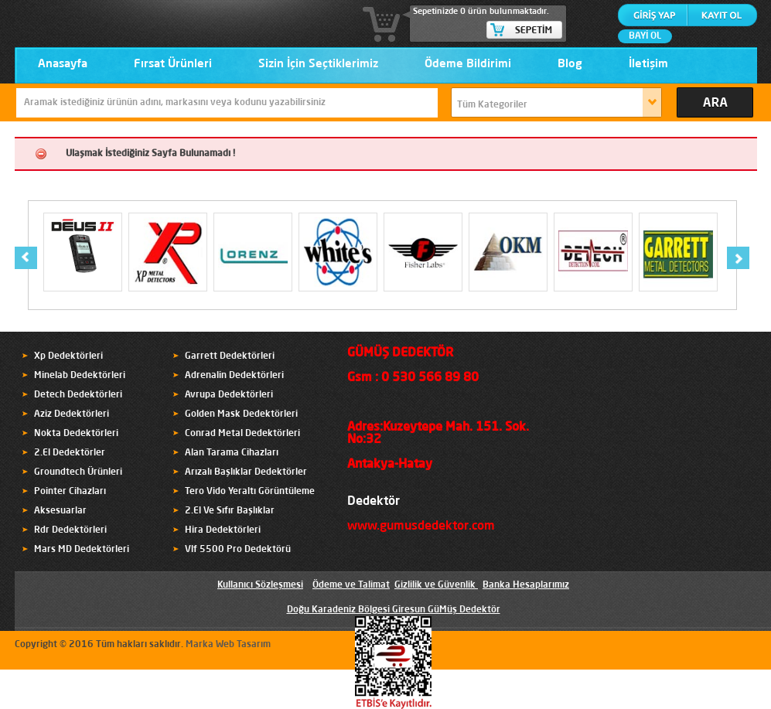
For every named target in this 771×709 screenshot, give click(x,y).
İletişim (648, 64)
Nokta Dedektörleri (76, 433)
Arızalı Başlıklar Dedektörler (246, 472)
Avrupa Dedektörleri (229, 395)
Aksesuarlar (60, 511)
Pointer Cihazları (70, 491)
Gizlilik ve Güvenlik (435, 585)
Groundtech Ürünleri (78, 472)
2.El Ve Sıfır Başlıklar (230, 511)
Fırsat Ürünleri (173, 64)
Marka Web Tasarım (228, 644)
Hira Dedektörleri (223, 530)
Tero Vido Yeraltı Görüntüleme (250, 491)
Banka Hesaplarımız (526, 585)
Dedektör (373, 502)
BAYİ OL (645, 36)
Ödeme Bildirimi (468, 64)
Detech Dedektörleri (78, 395)
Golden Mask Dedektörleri (241, 414)
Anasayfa (62, 64)
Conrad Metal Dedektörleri (242, 433)
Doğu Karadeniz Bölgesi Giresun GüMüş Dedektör (393, 610)
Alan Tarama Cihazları (231, 453)
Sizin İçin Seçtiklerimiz (318, 64)
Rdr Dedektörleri (70, 530)
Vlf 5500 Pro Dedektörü (238, 549)
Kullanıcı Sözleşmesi (260, 585)
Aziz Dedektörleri (71, 414)
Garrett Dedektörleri (230, 356)
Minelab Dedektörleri (79, 375)
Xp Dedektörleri (68, 356)
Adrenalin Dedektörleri (234, 375)
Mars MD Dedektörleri (81, 549)
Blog (570, 64)
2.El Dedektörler (69, 453)
